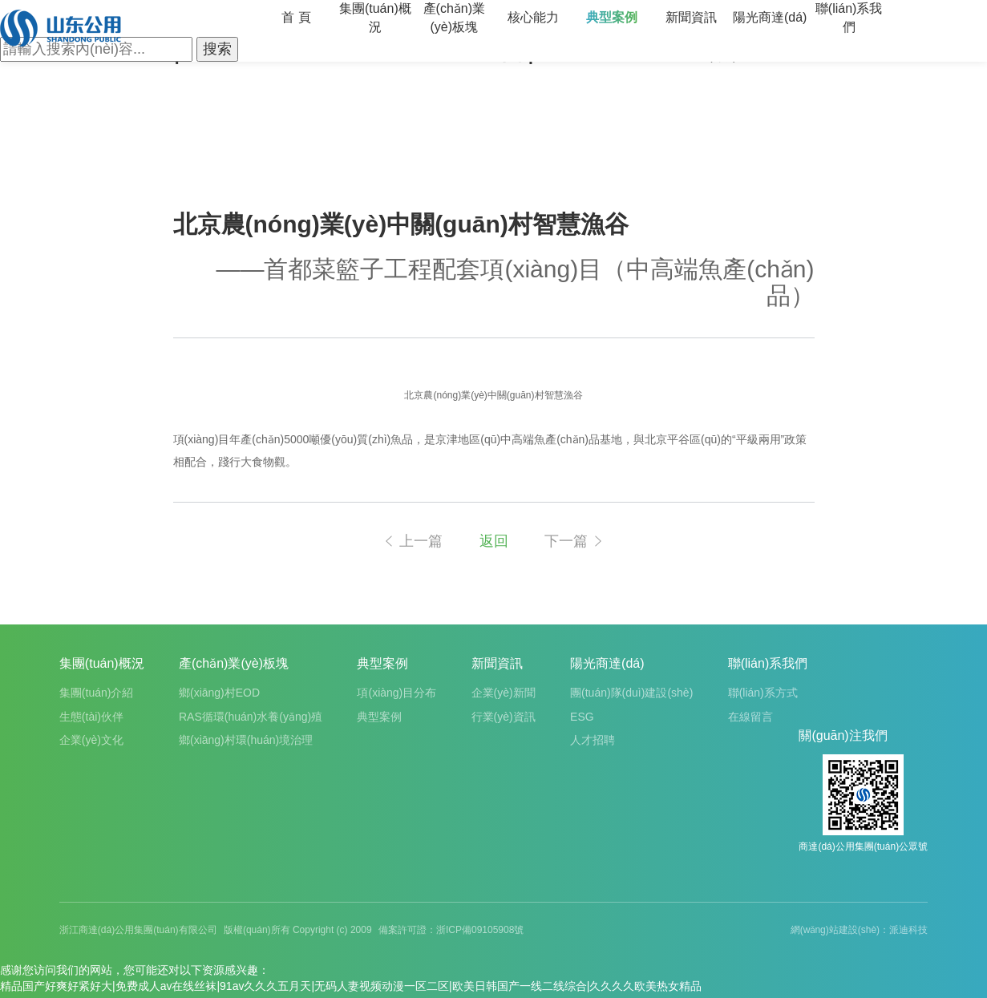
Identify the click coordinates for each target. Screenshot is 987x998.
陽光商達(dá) (770, 17)
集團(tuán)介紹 (96, 692)
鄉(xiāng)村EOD (219, 692)
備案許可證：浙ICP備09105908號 (451, 929)
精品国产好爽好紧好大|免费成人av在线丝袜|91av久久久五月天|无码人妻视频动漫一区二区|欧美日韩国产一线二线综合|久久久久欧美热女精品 (351, 986)
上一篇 (412, 541)
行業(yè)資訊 (503, 716)
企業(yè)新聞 (503, 692)
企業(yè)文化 (91, 739)
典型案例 (611, 17)
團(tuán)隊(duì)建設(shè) (631, 692)
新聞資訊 (691, 17)
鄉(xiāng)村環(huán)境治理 (246, 739)
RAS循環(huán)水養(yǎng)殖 (250, 716)
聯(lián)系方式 (763, 692)
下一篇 (574, 541)
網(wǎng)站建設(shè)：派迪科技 (859, 929)
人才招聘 (592, 739)
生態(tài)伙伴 (91, 716)
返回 (493, 541)
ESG (582, 716)
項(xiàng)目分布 (396, 692)
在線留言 (750, 716)
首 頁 (295, 17)
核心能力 (533, 17)
